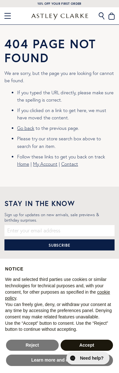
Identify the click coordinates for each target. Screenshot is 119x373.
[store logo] (59, 17)
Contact (69, 164)
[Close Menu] (10, 16)
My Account (45, 164)
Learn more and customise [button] (59, 360)
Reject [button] (32, 345)
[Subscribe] (59, 244)
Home (23, 164)
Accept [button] (86, 345)
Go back (25, 128)
